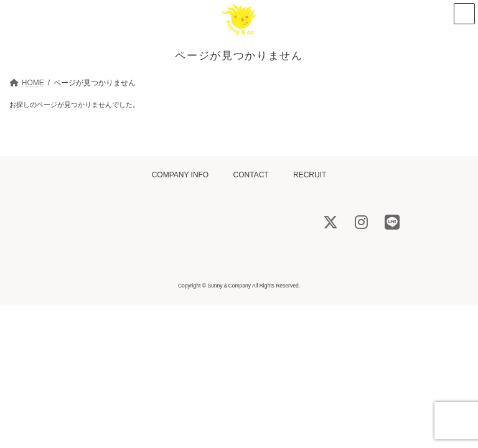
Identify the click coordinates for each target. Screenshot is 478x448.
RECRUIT (309, 174)
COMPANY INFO (180, 174)
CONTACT (251, 174)
